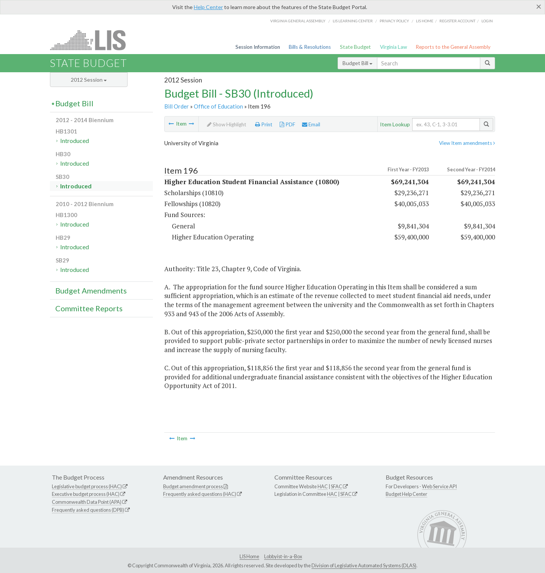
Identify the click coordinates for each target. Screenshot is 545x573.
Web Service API (439, 486)
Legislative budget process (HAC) (87, 486)
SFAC (336, 486)
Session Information (257, 47)
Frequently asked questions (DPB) (88, 510)
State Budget (355, 47)
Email (311, 124)
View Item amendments (467, 143)
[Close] (539, 6)
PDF (287, 124)
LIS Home (249, 556)
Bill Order (176, 106)
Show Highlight (226, 124)
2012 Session (89, 79)
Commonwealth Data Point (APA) (86, 502)
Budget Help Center (406, 494)
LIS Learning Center (353, 21)
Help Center (208, 7)
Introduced (74, 140)
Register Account (457, 21)
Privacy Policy (394, 21)
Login (487, 21)
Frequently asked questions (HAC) (199, 494)
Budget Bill (357, 63)
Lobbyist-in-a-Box (283, 556)
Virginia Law (393, 47)
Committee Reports (89, 308)
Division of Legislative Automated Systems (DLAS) (363, 565)
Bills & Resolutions (310, 47)
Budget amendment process (193, 486)
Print (263, 124)
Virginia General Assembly (297, 21)
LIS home (424, 21)
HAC (323, 486)
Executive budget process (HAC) (86, 494)
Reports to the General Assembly (453, 47)
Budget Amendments (91, 290)
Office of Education (218, 106)
